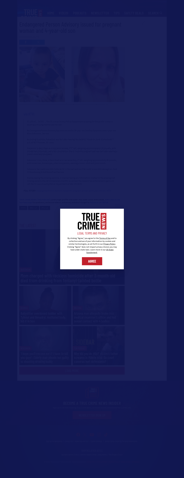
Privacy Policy (109, 244)
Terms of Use (105, 238)
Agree (92, 261)
